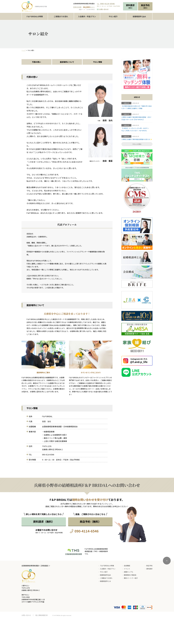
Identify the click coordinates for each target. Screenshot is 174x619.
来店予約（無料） (90, 521)
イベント (127, 569)
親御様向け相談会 (130, 575)
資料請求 (149, 569)
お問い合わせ (104, 9)
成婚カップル (128, 572)
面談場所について (67, 62)
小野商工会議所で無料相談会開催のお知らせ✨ (136, 139)
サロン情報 (97, 62)
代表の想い (36, 62)
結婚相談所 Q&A (139, 16)
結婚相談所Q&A (105, 575)
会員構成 (127, 566)
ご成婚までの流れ (61, 16)
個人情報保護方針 (41, 615)
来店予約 (149, 566)
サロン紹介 (113, 16)
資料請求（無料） (43, 521)
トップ (24, 50)
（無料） (130, 6)
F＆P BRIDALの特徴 (35, 16)
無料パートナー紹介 (131, 578)
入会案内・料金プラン (87, 16)
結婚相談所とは (105, 581)
